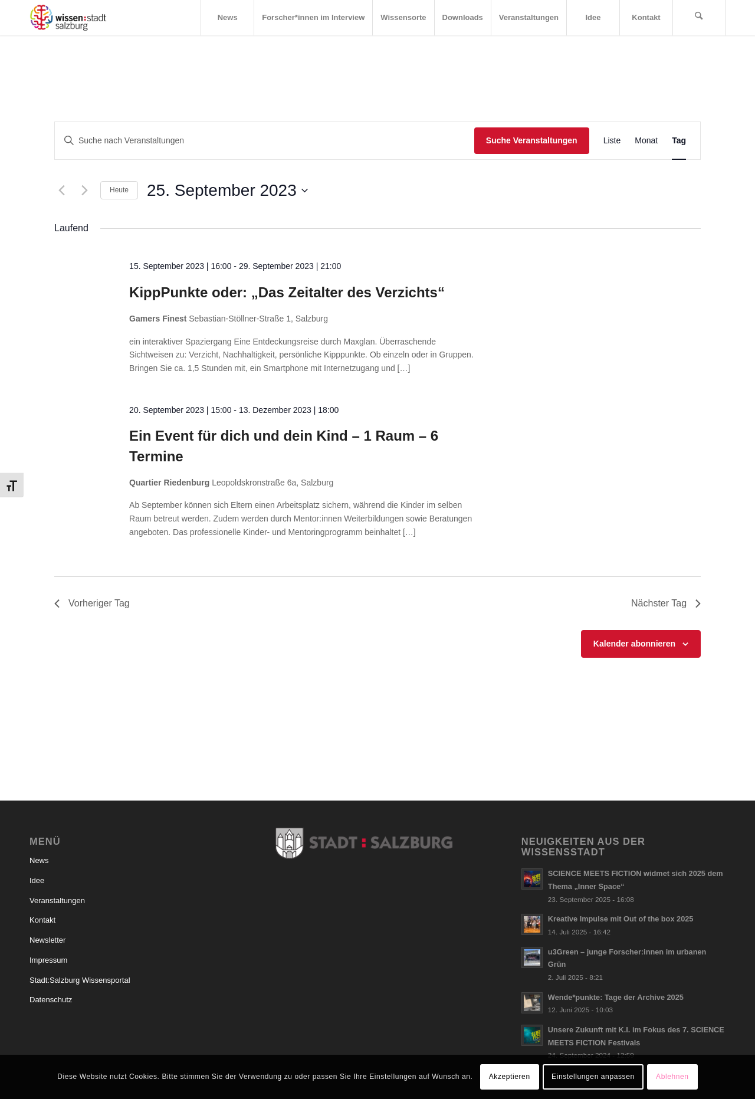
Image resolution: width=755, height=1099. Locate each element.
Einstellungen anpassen (593, 1076)
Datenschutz (50, 999)
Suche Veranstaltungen (531, 140)
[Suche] (699, 17)
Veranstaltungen (57, 900)
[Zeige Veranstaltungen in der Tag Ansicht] (679, 140)
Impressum (48, 960)
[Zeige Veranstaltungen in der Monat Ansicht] (646, 140)
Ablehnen (672, 1076)
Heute (119, 190)
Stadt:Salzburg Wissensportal (79, 980)
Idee (36, 880)
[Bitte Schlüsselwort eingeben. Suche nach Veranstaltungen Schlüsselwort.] (264, 140)
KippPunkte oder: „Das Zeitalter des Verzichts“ (287, 292)
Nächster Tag (666, 603)
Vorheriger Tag (92, 603)
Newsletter (47, 940)
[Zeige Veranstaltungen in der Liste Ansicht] (612, 140)
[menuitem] (227, 17)
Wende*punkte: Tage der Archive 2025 (616, 997)
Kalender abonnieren (634, 643)
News (39, 860)
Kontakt (42, 920)
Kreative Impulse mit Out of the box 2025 (621, 918)
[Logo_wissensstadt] (68, 17)
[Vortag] (61, 190)
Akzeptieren (509, 1076)
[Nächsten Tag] (84, 190)
